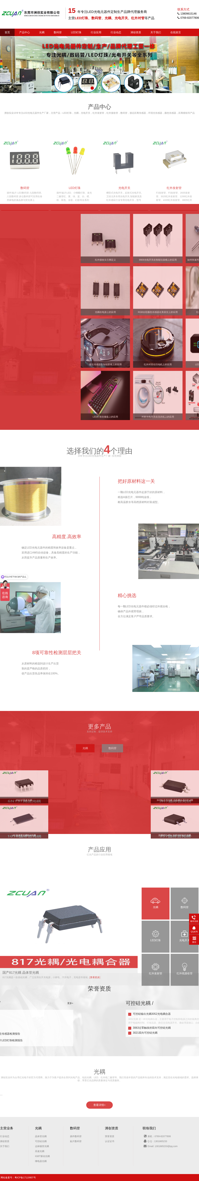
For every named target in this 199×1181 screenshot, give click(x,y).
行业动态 (116, 32)
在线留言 (175, 32)
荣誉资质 (109, 1136)
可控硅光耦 (41, 1141)
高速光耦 (39, 1151)
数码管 (58, 32)
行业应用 (96, 32)
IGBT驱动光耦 (42, 1156)
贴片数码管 (76, 1141)
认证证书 (109, 1141)
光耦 (41, 32)
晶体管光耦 (41, 1136)
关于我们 (155, 32)
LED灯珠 (76, 32)
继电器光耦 (41, 1161)
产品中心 (24, 32)
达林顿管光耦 (42, 1146)
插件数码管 (76, 1136)
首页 (7, 32)
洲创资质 (136, 32)
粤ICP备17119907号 (25, 1177)
